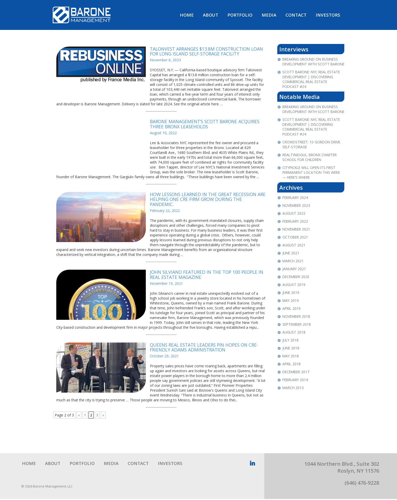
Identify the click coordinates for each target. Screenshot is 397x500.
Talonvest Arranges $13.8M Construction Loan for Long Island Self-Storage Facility (204, 52)
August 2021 (294, 255)
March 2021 (293, 271)
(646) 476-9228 (362, 483)
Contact (295, 15)
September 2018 (297, 335)
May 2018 (290, 366)
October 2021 (295, 247)
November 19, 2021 (166, 284)
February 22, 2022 (165, 211)
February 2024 (296, 208)
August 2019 (294, 295)
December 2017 (296, 382)
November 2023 (297, 216)
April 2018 (292, 374)
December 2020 (296, 287)
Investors (328, 15)
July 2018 (290, 350)
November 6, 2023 (165, 61)
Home (187, 15)
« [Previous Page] (79, 416)
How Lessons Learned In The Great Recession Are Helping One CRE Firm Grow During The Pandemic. (206, 200)
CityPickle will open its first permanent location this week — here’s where (313, 183)
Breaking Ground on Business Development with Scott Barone (312, 65)
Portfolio (239, 15)
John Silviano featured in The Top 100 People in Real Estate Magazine (206, 275)
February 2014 (296, 390)
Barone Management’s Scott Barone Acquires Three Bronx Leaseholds (207, 125)
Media (269, 15)
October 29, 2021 (164, 357)
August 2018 (294, 342)
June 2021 (291, 263)
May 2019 (290, 311)
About (210, 15)
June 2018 (291, 358)
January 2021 (294, 279)
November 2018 (297, 327)
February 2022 (296, 232)
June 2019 (291, 303)
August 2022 (294, 224)
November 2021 (297, 239)
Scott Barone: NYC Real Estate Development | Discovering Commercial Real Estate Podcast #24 (312, 85)
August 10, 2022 (163, 133)
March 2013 (293, 398)
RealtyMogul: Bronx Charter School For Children (311, 168)
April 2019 (292, 319)
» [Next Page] (103, 416)
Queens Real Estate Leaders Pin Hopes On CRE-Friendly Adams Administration (206, 348)
